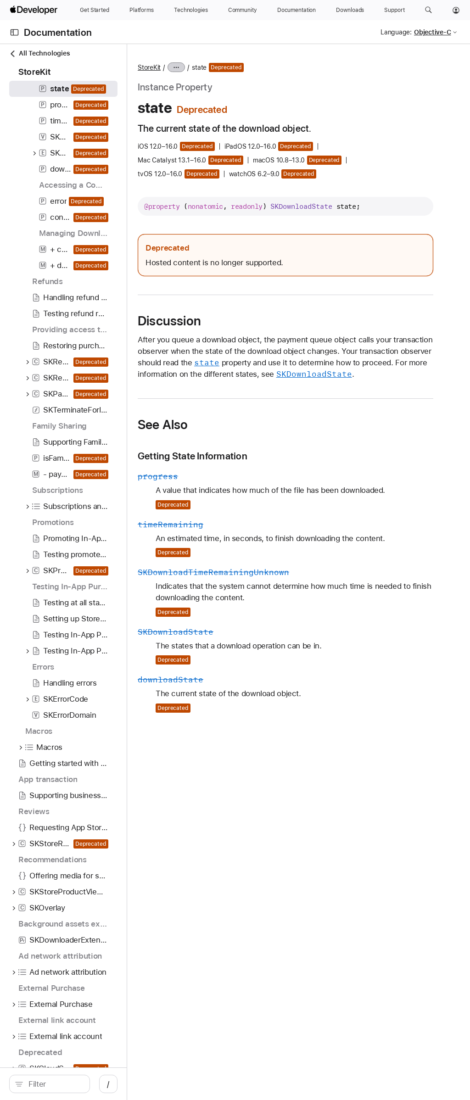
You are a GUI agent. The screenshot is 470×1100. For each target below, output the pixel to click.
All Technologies (39, 53)
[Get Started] (94, 10)
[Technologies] (191, 10)
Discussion (252, 332)
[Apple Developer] (34, 10)
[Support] (394, 10)
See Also (245, 459)
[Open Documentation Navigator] (14, 32)
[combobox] (82, 1084)
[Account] (456, 10)
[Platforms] (141, 10)
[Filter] (82, 1084)
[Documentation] (296, 10)
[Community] (242, 10)
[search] (77, 1084)
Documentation (58, 32)
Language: (396, 32)
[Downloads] (350, 10)
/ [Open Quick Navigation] (165, 1084)
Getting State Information (275, 490)
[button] (428, 10)
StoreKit (231, 67)
